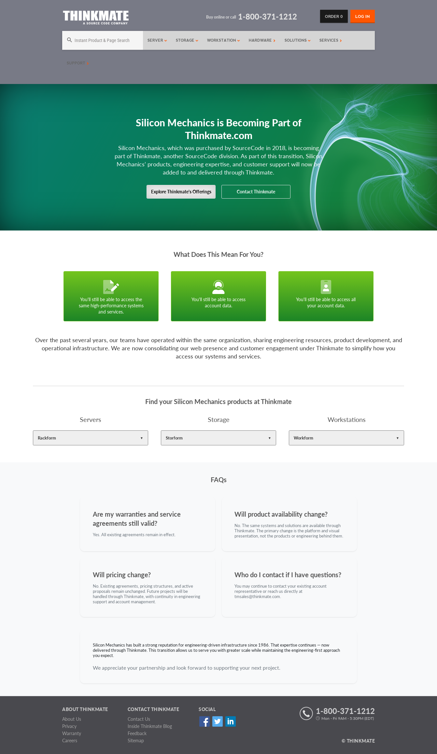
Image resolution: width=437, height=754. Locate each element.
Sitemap (136, 740)
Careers (69, 740)
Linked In (230, 721)
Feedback (137, 733)
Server (157, 40)
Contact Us (139, 719)
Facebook (204, 721)
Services (330, 40)
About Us (71, 719)
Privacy (69, 726)
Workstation (223, 40)
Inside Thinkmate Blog (150, 726)
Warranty (71, 733)
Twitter (217, 721)
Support (78, 63)
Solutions (298, 40)
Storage (187, 40)
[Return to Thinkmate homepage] (95, 19)
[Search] (102, 40)
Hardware (262, 40)
